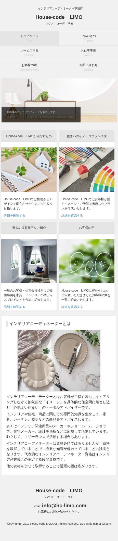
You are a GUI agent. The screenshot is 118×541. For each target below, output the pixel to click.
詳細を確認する (14, 215)
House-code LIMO (58, 19)
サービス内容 (29, 53)
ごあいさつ (88, 38)
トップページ (29, 38)
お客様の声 (29, 67)
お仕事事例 (88, 53)
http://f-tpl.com (102, 523)
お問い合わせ (88, 67)
